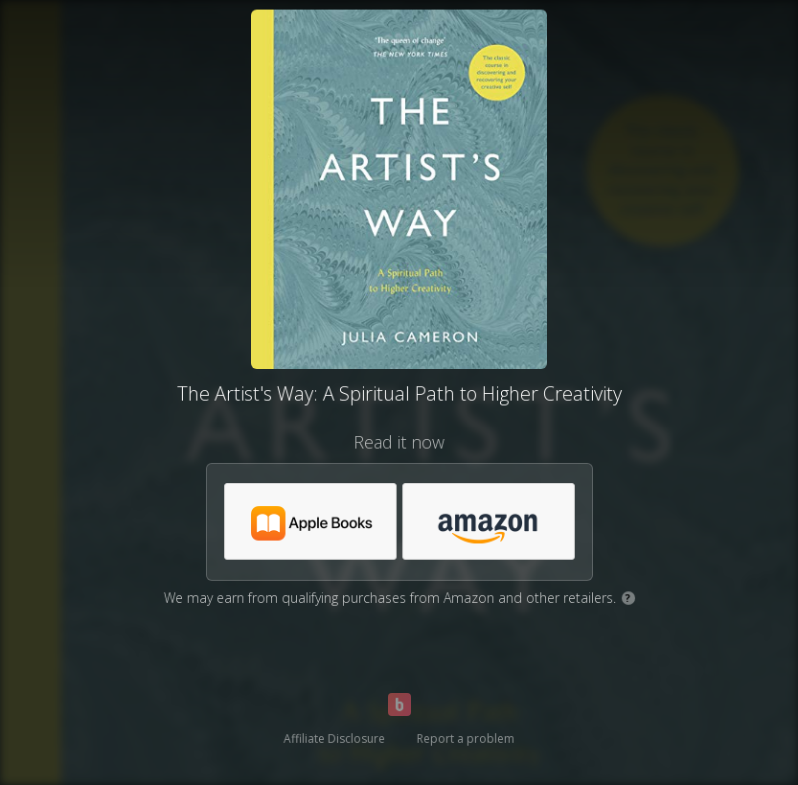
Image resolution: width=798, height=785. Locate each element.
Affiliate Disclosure (334, 738)
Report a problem (465, 738)
